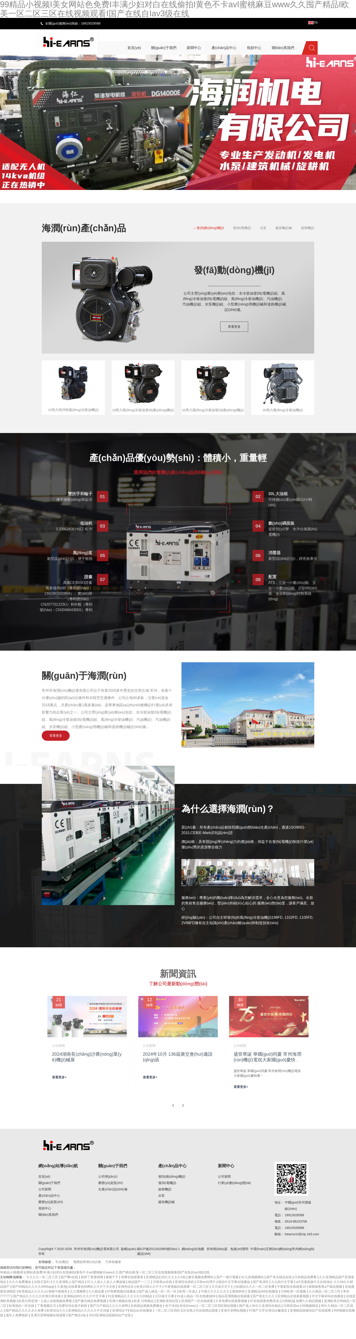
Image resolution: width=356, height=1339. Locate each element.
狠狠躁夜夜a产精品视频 (326, 1308)
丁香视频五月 (47, 1327)
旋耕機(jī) (307, 228)
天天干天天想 (106, 1308)
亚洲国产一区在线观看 (197, 1322)
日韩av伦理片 (206, 1303)
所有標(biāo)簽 (217, 1270)
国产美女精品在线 (279, 1298)
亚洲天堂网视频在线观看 (49, 1336)
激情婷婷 (239, 1312)
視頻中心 (44, 1229)
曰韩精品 (288, 1322)
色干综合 (171, 1327)
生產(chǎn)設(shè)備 (112, 1210)
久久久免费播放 (20, 1303)
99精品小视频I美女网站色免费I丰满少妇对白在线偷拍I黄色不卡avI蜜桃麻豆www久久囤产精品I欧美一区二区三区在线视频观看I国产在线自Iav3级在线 (105, 1293)
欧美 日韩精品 (144, 1322)
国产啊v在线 (70, 1298)
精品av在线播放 (141, 1332)
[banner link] (178, 122)
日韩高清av (291, 1327)
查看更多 (234, 326)
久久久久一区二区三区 (42, 1298)
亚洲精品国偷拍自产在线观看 (311, 1332)
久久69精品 (144, 1317)
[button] (162, 195)
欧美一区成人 (189, 1312)
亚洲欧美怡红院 (167, 1322)
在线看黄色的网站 (81, 1308)
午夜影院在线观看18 (292, 1308)
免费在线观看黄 (132, 1298)
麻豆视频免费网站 (201, 1298)
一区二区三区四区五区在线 (174, 1332)
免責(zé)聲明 (239, 1270)
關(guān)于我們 (49, 1204)
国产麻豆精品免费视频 (90, 1322)
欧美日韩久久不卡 (149, 1308)
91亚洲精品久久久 (121, 1317)
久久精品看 (96, 1312)
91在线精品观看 (207, 1332)
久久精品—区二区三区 (325, 1312)
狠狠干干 (112, 1298)
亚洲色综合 (126, 1308)
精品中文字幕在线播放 (234, 1303)
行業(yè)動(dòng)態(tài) (234, 1204)
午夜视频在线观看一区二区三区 (187, 1308)
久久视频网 (78, 1312)
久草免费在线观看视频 (231, 1322)
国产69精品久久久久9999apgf (33, 1308)
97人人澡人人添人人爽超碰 (106, 1303)
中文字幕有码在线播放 (328, 1317)
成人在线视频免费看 (58, 1322)
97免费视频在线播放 (122, 1312)
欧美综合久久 (57, 1332)
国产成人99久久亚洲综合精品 (260, 1327)
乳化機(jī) (62, 1283)
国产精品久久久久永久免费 (25, 1332)
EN (313, 22)
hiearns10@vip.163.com (302, 1255)
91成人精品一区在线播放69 (196, 1317)
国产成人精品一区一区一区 (158, 1312)
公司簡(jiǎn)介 (108, 1198)
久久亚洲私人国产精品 (69, 1303)
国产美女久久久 (264, 1317)
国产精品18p (77, 1336)
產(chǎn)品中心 (49, 1217)
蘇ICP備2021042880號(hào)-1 (158, 1270)
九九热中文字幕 (282, 1303)
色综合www (188, 1327)
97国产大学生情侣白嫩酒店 (268, 1332)
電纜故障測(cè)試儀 (87, 1283)
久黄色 (62, 1308)
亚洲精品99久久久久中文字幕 (85, 1317)
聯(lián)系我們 (48, 1236)
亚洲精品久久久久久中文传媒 (89, 1332)
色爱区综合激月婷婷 (73, 1327)
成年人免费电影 (17, 1336)
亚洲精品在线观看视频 (293, 1317)
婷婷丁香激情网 (92, 1298)
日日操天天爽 (165, 1317)
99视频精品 (310, 1327)
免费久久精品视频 (309, 1322)
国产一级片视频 (228, 1298)
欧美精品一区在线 (22, 1327)
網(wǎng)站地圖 (193, 1270)
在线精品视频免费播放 (147, 1327)
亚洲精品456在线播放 (263, 1312)
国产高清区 (261, 1303)
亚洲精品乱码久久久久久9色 (166, 1298)
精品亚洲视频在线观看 (234, 1317)
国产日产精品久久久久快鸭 (109, 1327)
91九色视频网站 (253, 1298)
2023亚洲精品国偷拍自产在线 (110, 1336)
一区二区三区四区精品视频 (217, 1327)
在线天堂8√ (42, 1303)
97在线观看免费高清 (265, 1322)
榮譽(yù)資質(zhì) (50, 1223)
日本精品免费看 (305, 1298)
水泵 (263, 228)
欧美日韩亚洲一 (30, 1322)
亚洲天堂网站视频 (234, 1332)
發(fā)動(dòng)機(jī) (210, 228)
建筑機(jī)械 (283, 228)
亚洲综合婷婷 (185, 1303)
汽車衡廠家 (113, 1283)
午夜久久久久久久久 (215, 1312)
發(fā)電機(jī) (242, 228)
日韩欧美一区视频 (294, 1312)
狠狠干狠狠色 (58, 1312)
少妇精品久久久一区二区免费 (254, 1308)
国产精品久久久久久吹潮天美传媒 (37, 1317)
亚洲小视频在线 (120, 1322)
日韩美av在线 (163, 1303)
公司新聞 (44, 1210)
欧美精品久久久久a (32, 1312)
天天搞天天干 (221, 1308)
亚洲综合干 (120, 1332)
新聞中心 (226, 1187)
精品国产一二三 (139, 1303)
